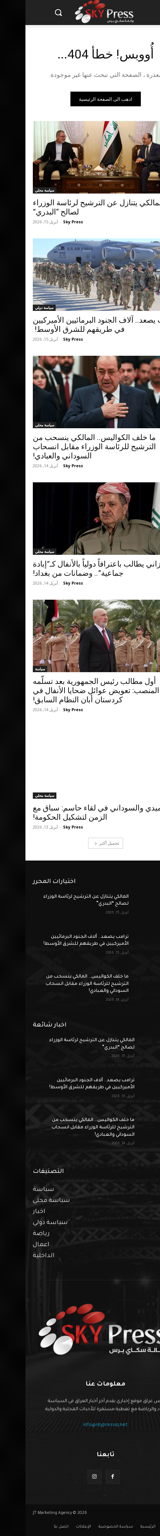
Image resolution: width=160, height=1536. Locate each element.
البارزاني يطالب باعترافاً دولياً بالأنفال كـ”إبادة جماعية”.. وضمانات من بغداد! (77, 569)
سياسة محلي (19, 190)
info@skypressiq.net (80, 1425)
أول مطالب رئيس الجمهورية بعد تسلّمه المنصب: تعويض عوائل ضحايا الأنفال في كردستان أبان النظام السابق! (70, 690)
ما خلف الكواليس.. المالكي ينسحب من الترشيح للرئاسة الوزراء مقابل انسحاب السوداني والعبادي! (69, 446)
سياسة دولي (19, 307)
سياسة (15, 668)
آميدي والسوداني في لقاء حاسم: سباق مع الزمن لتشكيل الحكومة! (72, 813)
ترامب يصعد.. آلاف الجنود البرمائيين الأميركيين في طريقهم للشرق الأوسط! (80, 325)
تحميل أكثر (81, 843)
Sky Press (48, 221)
